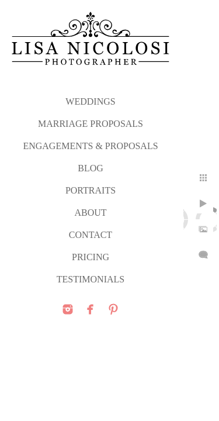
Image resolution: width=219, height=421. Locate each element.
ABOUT (90, 213)
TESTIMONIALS (90, 279)
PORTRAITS (90, 190)
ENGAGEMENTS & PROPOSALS (90, 146)
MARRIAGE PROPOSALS (90, 124)
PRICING (90, 257)
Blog (90, 168)
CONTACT (90, 235)
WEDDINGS (90, 101)
